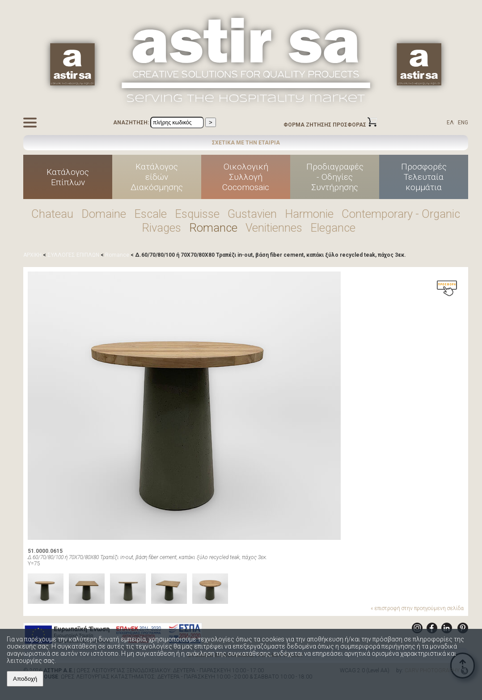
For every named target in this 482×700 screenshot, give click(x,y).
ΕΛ (450, 122)
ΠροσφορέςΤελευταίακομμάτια (424, 176)
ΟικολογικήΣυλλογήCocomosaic (245, 176)
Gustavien (252, 214)
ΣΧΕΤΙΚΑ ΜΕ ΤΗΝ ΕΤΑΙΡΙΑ (246, 143)
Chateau (52, 214)
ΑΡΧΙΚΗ (32, 255)
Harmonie (309, 214)
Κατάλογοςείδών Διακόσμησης (157, 176)
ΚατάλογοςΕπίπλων (68, 177)
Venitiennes (273, 227)
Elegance (332, 227)
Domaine (103, 214)
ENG (463, 122)
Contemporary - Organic (401, 214)
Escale (150, 214)
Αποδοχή (25, 678)
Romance (213, 227)
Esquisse (197, 214)
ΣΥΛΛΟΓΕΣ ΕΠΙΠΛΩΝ (73, 255)
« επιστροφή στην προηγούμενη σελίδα (417, 608)
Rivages (161, 227)
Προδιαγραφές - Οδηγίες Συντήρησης (335, 176)
